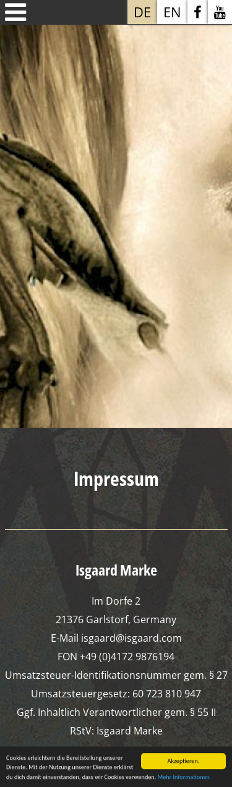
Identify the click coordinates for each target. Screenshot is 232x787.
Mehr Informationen (184, 778)
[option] (116, 221)
